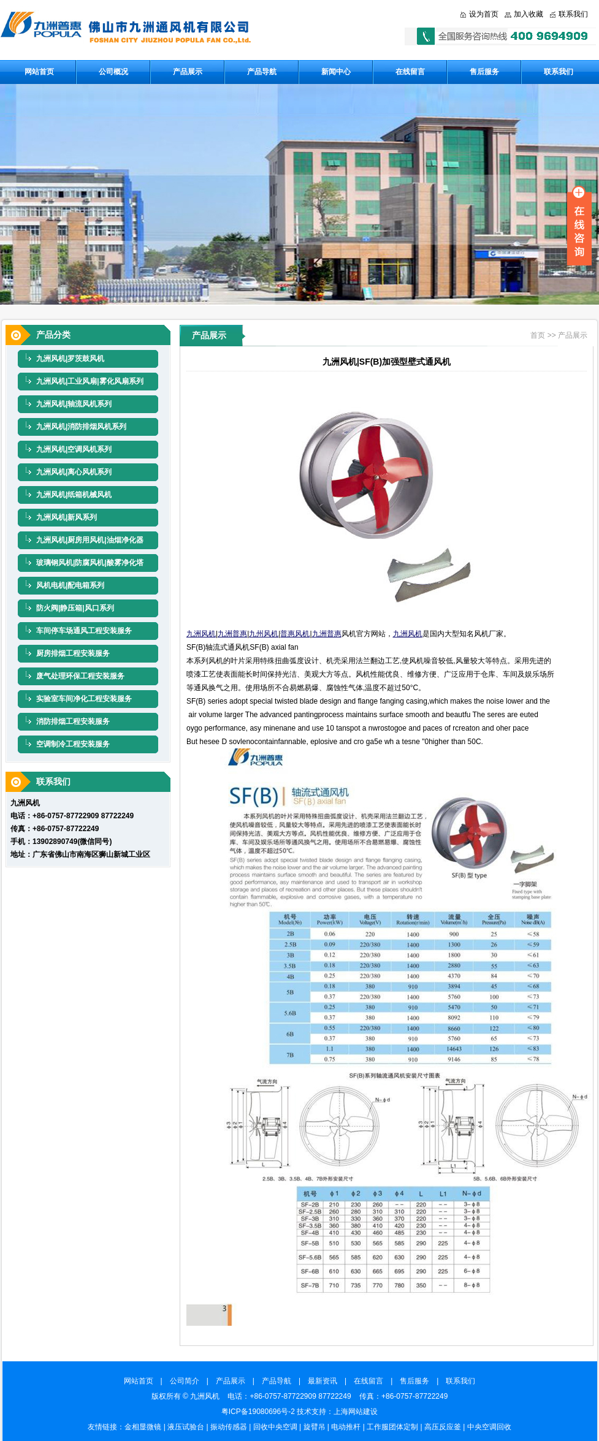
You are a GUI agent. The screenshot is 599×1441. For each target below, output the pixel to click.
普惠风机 (295, 633)
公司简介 (188, 1381)
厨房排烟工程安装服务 (73, 653)
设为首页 (483, 14)
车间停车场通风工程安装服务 (84, 630)
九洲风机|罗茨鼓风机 (70, 358)
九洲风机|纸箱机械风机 (74, 494)
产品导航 (262, 71)
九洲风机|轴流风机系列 (74, 404)
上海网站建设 (356, 1411)
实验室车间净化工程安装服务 (84, 698)
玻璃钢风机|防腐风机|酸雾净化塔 (89, 562)
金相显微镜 (142, 1427)
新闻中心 (336, 71)
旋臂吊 (314, 1427)
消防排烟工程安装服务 (73, 721)
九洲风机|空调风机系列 (74, 449)
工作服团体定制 (392, 1427)
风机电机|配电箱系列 (70, 585)
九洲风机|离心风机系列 (74, 472)
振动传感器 (228, 1427)
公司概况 (113, 71)
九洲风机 (201, 633)
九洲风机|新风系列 (66, 517)
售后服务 (484, 71)
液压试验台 (185, 1427)
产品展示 (187, 71)
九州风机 (263, 633)
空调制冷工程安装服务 (73, 744)
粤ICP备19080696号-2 (258, 1411)
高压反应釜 (442, 1427)
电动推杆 (346, 1427)
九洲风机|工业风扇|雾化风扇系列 (89, 381)
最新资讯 (326, 1381)
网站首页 (39, 71)
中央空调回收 (489, 1427)
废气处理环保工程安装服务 (80, 676)
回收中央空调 (275, 1427)
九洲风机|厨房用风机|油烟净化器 (89, 540)
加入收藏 (528, 14)
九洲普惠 (232, 633)
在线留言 (410, 71)
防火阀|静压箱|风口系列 (75, 608)
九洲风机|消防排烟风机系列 (81, 426)
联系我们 (573, 14)
